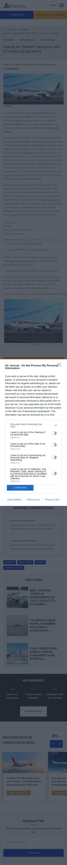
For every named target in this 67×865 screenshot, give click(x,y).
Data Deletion (14, 499)
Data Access (33, 499)
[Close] (60, 366)
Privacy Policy (52, 499)
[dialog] (33, 432)
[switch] (54, 433)
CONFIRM (20, 487)
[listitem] (33, 425)
